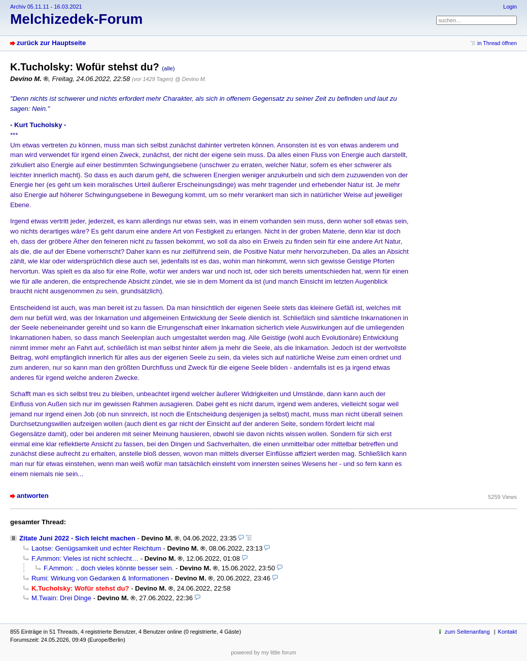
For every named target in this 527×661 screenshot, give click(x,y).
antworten (33, 495)
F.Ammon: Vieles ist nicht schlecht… (84, 558)
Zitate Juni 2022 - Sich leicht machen (77, 538)
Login (510, 7)
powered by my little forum (263, 652)
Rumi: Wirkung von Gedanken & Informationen (100, 578)
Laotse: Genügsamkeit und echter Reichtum (96, 548)
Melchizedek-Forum (76, 19)
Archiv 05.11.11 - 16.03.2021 (46, 7)
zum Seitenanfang (467, 632)
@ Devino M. (190, 79)
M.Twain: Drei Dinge (61, 598)
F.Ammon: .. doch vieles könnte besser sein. (108, 568)
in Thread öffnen (497, 43)
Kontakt (507, 632)
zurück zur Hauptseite (51, 43)
